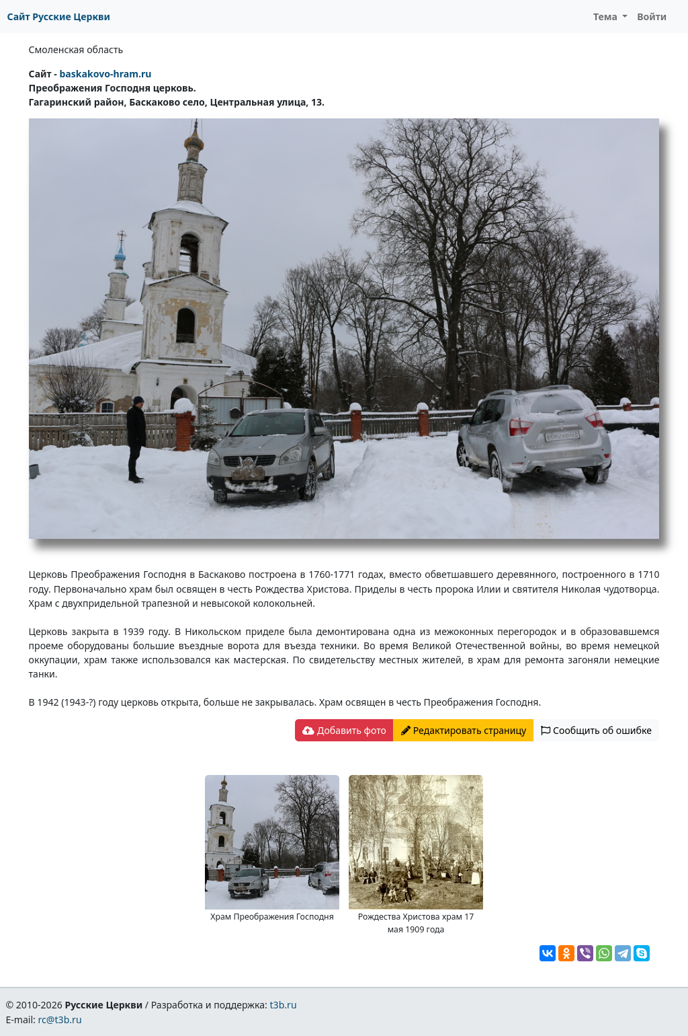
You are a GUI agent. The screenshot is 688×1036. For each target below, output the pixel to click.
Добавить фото (344, 730)
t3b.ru (283, 1004)
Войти (651, 16)
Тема (606, 16)
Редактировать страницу (463, 730)
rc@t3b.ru (60, 1019)
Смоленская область (76, 49)
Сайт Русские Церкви (58, 16)
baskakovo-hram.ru (105, 73)
